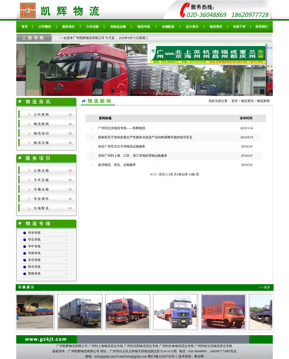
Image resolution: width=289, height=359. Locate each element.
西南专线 (34, 273)
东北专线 (34, 260)
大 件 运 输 (41, 180)
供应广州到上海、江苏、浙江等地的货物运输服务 (132, 155)
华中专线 (34, 246)
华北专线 (34, 239)
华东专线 (34, 233)
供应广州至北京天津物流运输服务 (121, 146)
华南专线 (34, 253)
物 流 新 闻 (41, 124)
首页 (234, 101)
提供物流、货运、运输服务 (117, 165)
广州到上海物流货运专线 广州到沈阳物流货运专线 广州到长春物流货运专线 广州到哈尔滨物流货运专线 (160, 346)
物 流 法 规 (41, 143)
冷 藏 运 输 (41, 189)
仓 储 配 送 (41, 208)
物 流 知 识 (41, 133)
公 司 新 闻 (41, 114)
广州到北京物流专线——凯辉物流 (121, 128)
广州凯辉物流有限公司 (72, 346)
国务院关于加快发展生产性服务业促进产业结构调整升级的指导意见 (145, 137)
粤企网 (199, 356)
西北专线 (34, 267)
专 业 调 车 (41, 199)
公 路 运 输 (41, 170)
